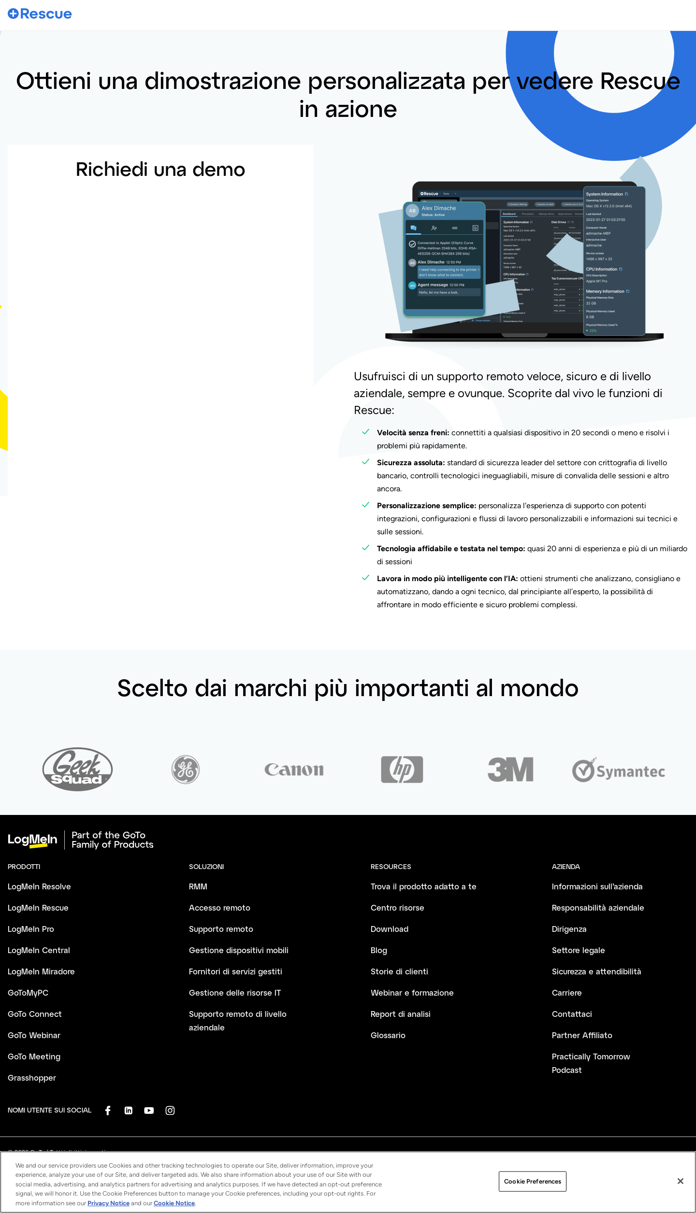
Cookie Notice (174, 1209)
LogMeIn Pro (31, 928)
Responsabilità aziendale (598, 907)
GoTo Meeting (34, 1056)
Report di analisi (401, 1013)
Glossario (388, 1035)
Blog (379, 950)
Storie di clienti (399, 971)
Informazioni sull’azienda (597, 886)
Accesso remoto (219, 907)
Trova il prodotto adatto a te (424, 886)
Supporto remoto (221, 928)
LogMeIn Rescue (38, 907)
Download (389, 928)
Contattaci (572, 1013)
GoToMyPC (28, 992)
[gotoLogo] (40, 13)
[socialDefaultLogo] (107, 1110)
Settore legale (578, 950)
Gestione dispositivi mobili (239, 950)
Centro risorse (397, 907)
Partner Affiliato (582, 1035)
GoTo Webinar (34, 1035)
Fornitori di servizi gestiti (235, 971)
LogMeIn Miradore (41, 971)
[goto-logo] (348, 840)
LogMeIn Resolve (39, 886)
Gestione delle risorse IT (235, 992)
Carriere (567, 992)
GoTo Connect (35, 1013)
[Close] (680, 1187)
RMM (198, 886)
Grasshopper (32, 1077)
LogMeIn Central (39, 950)
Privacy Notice (108, 1209)
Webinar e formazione (412, 992)
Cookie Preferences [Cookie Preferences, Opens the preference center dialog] (532, 1186)
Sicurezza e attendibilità (596, 971)
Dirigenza (569, 928)
